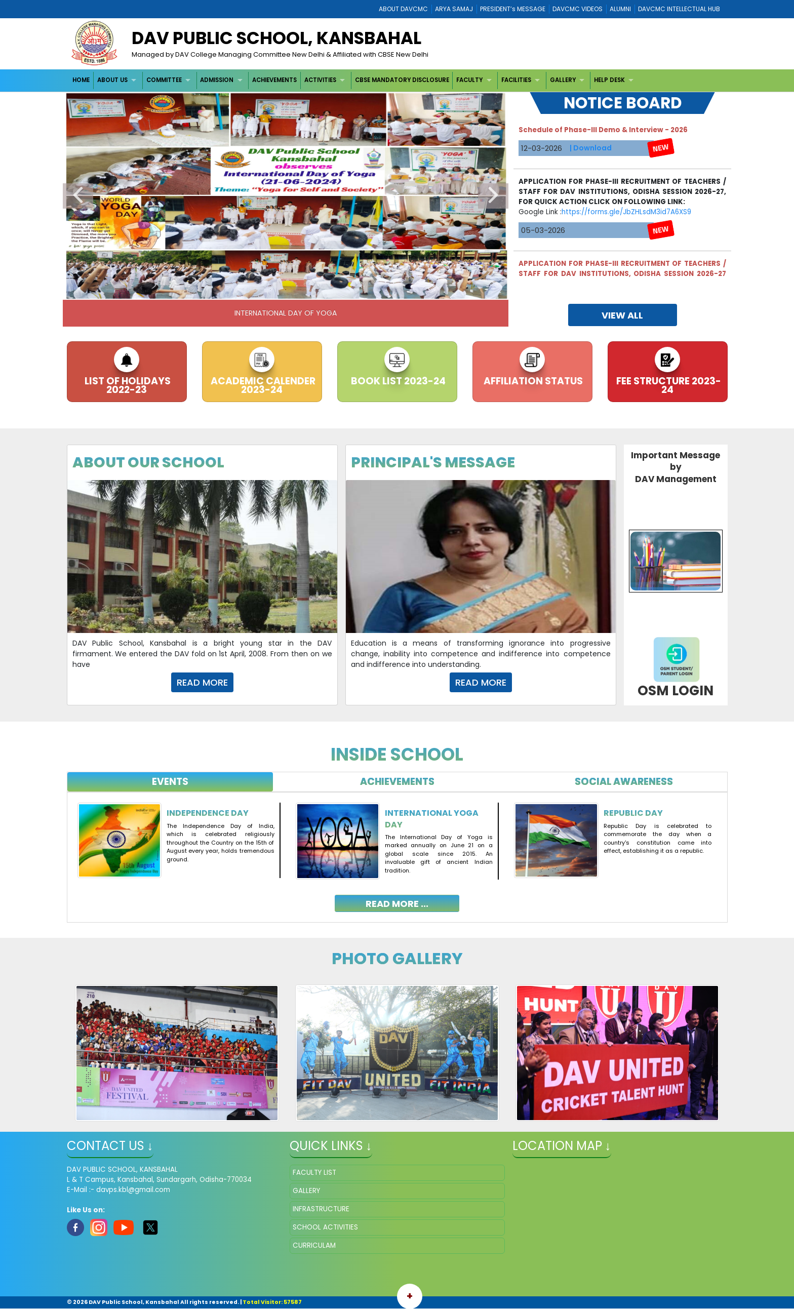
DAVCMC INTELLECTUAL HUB (679, 9)
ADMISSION (216, 80)
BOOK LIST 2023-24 (397, 381)
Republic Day (633, 813)
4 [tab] (301, 290)
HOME (81, 80)
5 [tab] (316, 290)
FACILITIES (516, 80)
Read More (202, 682)
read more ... (397, 903)
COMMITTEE (164, 80)
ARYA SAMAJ (454, 9)
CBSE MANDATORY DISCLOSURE (402, 80)
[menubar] (354, 80)
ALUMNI (620, 9)
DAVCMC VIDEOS (577, 9)
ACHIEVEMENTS (274, 80)
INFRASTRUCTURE (321, 1209)
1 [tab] (255, 290)
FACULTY (469, 80)
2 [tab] (270, 290)
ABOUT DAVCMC (403, 9)
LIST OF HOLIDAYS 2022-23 (127, 385)
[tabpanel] (397, 849)
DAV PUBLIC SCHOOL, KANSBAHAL (276, 38)
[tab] (170, 782)
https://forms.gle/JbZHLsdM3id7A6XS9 (626, 226)
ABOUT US (112, 80)
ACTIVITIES (320, 80)
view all (622, 315)
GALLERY (563, 80)
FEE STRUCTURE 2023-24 (667, 385)
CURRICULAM (314, 1245)
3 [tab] (286, 290)
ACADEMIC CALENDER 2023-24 (262, 385)
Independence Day (208, 813)
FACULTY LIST (314, 1172)
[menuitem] (81, 80)
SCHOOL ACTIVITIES (325, 1227)
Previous (78, 196)
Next (493, 196)
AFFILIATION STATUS (532, 381)
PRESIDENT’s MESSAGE (512, 9)
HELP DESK (609, 80)
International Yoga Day (432, 818)
